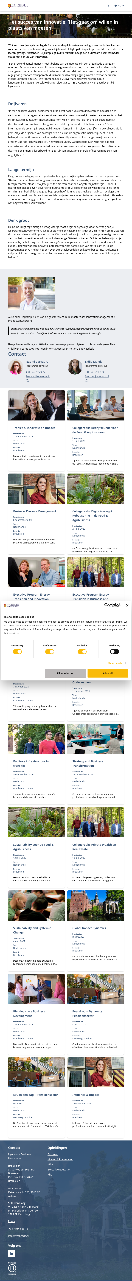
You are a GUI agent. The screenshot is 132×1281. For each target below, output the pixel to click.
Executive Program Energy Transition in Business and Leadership (90, 599)
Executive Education (59, 1169)
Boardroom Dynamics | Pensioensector (88, 1013)
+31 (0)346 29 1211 (20, 1228)
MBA (50, 1164)
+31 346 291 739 (94, 372)
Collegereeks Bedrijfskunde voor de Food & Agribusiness (95, 430)
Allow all (108, 673)
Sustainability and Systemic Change (32, 930)
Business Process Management (34, 511)
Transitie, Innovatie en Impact (34, 428)
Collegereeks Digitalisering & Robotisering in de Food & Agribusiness (92, 515)
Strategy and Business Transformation (87, 763)
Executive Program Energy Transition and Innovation (31, 597)
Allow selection (65, 673)
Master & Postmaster (60, 1159)
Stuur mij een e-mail (38, 376)
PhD (50, 1174)
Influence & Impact (85, 1095)
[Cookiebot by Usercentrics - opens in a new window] (106, 605)
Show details (115, 663)
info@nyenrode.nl (18, 1236)
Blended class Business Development (29, 1013)
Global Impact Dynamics (89, 928)
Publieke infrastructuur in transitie (31, 763)
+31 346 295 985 (35, 372)
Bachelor (53, 1154)
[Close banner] (127, 605)
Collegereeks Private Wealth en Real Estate (94, 847)
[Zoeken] (108, 5)
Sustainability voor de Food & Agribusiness (33, 847)
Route (11, 1221)
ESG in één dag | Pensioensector (35, 1095)
